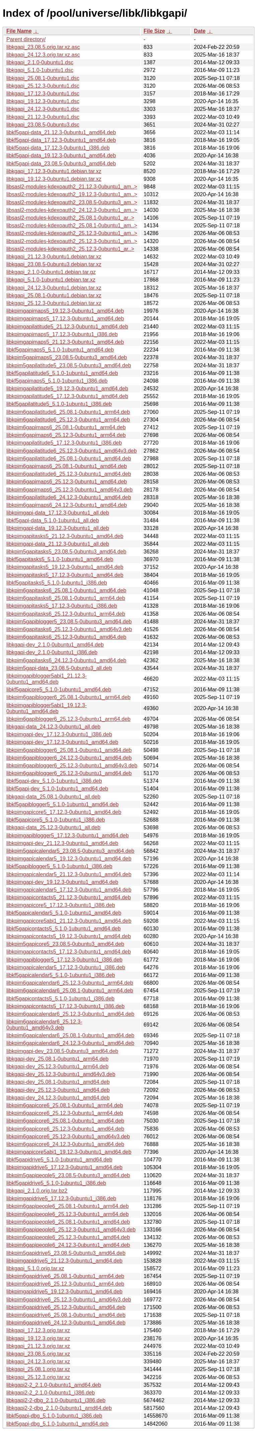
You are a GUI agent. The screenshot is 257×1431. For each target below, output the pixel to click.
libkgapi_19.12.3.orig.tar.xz (38, 1338)
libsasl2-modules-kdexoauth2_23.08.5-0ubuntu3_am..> (71, 202)
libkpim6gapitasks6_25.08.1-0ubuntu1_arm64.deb (65, 598)
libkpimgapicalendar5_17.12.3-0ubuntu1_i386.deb (65, 967)
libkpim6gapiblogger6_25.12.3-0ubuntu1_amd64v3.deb (71, 765)
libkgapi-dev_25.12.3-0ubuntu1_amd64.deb (58, 1090)
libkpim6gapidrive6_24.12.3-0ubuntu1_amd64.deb (65, 1323)
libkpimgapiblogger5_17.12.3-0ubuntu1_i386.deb (64, 960)
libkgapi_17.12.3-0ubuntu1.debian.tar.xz (53, 171)
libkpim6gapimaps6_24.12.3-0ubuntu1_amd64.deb (66, 505)
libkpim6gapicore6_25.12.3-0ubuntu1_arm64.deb (64, 1113)
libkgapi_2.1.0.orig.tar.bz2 (36, 1191)
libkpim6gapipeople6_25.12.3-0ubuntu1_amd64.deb (68, 1237)
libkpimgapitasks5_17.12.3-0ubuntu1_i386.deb (61, 606)
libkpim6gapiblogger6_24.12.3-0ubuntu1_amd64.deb (69, 758)
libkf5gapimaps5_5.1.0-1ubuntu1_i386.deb (56, 381)
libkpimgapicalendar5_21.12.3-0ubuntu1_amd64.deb (69, 874)
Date (199, 31)
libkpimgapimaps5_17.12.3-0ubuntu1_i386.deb (62, 334)
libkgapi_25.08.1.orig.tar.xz (38, 1369)
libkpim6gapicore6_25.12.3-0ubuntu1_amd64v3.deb (68, 1136)
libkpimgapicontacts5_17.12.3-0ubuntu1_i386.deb (65, 1006)
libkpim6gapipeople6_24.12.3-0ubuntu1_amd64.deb (68, 1245)
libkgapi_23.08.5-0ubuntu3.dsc (42, 125)
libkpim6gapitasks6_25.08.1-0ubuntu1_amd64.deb (66, 590)
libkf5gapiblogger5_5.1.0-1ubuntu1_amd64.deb (62, 804)
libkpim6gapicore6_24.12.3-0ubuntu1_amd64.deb (65, 1144)
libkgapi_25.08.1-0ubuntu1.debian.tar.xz (53, 295)
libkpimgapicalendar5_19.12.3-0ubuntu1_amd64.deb (69, 858)
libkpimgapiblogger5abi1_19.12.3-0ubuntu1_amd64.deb (46, 708)
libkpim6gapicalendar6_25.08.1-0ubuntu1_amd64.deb (70, 1035)
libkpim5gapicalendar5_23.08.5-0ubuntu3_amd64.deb (70, 851)
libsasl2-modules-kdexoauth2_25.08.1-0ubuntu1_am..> (71, 225)
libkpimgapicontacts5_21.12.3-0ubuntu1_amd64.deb (68, 897)
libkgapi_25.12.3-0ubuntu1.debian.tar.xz (53, 303)
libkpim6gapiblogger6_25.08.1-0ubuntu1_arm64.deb (68, 697)
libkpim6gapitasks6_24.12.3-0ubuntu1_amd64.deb (66, 660)
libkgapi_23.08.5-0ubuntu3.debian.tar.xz (53, 264)
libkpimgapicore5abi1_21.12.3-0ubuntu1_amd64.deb (69, 921)
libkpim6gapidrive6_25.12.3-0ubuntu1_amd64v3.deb (68, 1299)
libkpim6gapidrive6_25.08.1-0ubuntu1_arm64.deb (65, 1276)
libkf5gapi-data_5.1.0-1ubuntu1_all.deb (52, 520)
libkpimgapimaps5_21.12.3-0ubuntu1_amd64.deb (65, 342)
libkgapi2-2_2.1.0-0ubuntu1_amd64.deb (53, 1385)
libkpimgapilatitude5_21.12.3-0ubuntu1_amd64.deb (67, 326)
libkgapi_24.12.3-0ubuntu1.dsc (42, 109)
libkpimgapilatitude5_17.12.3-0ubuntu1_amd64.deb (67, 396)
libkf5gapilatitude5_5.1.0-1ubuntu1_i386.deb (59, 404)
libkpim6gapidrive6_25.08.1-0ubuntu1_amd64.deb (65, 1315)
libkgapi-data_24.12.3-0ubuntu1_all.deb (53, 727)
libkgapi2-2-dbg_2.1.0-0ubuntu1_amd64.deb (59, 1408)
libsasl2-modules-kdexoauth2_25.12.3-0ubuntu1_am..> (71, 233)
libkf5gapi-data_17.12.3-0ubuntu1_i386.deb (58, 148)
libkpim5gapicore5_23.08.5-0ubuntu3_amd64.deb (65, 944)
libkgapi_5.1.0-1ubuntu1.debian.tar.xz (50, 280)
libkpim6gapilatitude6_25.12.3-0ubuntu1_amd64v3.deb (71, 451)
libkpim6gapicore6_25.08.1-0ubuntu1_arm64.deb (64, 1105)
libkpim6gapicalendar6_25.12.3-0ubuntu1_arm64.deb (69, 983)
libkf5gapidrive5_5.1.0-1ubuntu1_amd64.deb (59, 1159)
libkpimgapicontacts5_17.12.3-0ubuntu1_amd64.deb (68, 952)
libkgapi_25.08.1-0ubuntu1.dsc (42, 78)
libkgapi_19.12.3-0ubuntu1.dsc (42, 101)
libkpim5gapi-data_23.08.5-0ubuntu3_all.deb (59, 668)
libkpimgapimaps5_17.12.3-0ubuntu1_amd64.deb (65, 318)
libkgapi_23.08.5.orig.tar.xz (38, 1354)
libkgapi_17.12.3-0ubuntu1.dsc (42, 93)
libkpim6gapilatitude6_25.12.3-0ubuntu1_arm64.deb (68, 420)
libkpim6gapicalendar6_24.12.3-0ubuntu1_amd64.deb (70, 1043)
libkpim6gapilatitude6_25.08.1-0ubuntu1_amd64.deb (68, 458)
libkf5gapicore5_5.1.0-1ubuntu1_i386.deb (55, 820)
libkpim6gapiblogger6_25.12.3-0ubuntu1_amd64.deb (69, 773)
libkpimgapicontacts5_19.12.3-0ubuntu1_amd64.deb (68, 936)
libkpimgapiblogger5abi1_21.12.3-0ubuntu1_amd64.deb (46, 679)
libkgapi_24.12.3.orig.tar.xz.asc (43, 55)
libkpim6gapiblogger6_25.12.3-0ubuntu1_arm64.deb (68, 719)
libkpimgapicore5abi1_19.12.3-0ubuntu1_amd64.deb (69, 1152)
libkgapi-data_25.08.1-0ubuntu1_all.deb (53, 797)
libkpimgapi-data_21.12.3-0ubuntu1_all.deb (57, 544)
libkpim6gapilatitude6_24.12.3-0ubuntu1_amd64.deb (68, 497)
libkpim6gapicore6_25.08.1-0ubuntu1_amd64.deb (65, 1121)
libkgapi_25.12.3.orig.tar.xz (38, 1377)
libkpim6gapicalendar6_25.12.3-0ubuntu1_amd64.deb (70, 1014)
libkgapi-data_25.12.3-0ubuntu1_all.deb (53, 827)
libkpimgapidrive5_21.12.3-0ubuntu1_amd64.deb (64, 1261)
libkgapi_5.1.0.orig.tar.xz (35, 1268)
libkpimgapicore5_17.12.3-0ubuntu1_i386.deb (60, 905)
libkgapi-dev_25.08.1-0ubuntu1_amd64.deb (58, 1082)
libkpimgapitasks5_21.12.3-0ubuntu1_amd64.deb (64, 536)
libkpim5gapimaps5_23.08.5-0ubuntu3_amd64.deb (66, 357)
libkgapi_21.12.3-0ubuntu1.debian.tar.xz (53, 256)
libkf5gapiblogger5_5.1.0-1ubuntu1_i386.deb (59, 866)
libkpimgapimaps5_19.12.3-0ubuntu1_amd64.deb (65, 311)
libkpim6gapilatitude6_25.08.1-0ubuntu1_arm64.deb (68, 412)
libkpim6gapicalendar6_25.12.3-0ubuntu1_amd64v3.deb (44, 1025)
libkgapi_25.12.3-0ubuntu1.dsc (42, 86)
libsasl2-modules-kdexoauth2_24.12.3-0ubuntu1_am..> (71, 210)
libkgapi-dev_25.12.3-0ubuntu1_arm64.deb (57, 1066)
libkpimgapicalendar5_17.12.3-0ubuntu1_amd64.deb (69, 890)
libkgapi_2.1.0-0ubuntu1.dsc (39, 62)
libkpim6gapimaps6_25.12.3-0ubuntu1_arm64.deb (66, 435)
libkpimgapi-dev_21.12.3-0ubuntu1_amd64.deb (62, 843)
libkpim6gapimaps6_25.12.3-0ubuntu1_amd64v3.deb (69, 490)
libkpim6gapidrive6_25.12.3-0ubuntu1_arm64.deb (65, 1284)
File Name (19, 31)
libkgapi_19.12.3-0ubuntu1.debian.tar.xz (53, 179)
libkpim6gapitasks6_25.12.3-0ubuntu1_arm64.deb (65, 614)
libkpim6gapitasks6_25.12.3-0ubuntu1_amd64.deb (66, 637)
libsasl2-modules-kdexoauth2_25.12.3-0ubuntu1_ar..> (70, 249)
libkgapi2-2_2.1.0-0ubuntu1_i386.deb (50, 1393)
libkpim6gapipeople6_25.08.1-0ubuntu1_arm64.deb (67, 1206)
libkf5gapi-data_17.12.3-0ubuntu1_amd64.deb (61, 140)
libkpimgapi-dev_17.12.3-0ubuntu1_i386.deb (59, 734)
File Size (154, 31)
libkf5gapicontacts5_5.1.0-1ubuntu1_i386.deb (60, 998)
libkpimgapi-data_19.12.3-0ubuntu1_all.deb (57, 528)
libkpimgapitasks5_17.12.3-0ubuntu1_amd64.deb (64, 575)
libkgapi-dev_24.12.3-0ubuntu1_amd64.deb (58, 1098)
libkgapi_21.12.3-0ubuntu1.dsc (42, 117)
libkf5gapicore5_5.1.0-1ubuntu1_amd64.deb (58, 689)
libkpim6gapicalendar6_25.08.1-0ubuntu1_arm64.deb (69, 990)
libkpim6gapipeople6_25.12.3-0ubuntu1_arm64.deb (67, 1214)
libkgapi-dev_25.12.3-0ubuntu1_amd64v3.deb (60, 1074)
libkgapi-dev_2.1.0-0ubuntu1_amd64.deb (55, 645)
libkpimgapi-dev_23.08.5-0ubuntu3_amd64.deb (62, 1051)
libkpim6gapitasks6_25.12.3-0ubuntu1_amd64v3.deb (69, 629)
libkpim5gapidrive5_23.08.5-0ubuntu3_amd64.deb (65, 1253)
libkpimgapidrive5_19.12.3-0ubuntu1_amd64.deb (64, 1291)
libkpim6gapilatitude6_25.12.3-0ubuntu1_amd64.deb (68, 474)
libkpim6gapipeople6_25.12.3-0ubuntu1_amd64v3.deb (71, 1229)
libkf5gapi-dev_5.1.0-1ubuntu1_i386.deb (54, 781)
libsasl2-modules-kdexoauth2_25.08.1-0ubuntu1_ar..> (70, 218)
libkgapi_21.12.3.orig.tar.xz (38, 1346)
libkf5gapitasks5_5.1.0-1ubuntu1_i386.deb (56, 583)
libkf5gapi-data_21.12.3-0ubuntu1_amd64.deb (61, 132)
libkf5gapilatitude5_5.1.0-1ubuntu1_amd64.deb (62, 373)
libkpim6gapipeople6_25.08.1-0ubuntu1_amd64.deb (68, 1222)
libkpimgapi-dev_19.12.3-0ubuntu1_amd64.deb (62, 882)
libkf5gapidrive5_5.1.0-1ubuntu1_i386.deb (56, 1183)
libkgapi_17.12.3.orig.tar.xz (38, 1330)
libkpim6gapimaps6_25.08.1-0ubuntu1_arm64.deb (66, 427)
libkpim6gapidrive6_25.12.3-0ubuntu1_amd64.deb (65, 1307)
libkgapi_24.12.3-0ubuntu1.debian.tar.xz (53, 288)
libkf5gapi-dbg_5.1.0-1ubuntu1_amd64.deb (57, 1424)
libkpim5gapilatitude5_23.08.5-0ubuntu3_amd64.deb (68, 365)
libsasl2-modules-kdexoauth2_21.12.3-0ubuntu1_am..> (71, 187)
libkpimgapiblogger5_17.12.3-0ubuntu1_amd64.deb (67, 835)
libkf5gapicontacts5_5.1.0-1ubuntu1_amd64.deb (63, 928)
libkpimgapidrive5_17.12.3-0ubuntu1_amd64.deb (64, 1167)
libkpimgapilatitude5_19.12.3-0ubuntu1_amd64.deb (67, 388)
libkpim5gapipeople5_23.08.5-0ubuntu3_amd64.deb (68, 1175)
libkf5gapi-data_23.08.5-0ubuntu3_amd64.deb (61, 163)
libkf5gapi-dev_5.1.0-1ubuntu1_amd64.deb (57, 789)
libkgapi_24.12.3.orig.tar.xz (38, 1361)
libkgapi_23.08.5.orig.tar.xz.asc (43, 47)
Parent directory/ (26, 39)
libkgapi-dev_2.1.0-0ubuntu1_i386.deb (51, 652)
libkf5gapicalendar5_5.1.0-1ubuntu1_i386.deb (60, 975)
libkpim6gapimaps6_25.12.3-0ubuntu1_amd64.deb (66, 481)
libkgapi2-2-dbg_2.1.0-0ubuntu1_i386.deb (55, 1400)
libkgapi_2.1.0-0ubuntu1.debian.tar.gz (51, 272)
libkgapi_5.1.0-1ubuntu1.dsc (39, 70)
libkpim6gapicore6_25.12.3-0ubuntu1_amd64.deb (65, 1129)
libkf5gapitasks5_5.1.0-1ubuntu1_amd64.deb (59, 559)
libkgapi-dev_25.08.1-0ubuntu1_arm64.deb (57, 1059)
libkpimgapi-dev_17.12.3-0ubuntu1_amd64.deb (62, 742)
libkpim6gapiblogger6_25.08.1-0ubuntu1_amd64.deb (69, 750)
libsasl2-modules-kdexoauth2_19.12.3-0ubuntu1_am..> (71, 194)
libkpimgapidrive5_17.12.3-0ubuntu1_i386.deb (61, 1198)
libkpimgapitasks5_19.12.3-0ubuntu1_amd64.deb (64, 567)
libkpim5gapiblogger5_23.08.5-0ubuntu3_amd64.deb (69, 621)
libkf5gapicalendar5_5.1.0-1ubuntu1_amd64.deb (63, 913)
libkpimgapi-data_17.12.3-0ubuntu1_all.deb (57, 513)
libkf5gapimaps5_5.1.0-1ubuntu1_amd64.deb (60, 350)
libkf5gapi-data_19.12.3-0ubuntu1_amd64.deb (61, 155)
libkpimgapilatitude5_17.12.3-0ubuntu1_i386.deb (64, 443)
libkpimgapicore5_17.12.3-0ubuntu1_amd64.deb (63, 812)
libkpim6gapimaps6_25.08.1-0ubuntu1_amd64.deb (66, 466)
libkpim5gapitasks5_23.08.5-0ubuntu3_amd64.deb (66, 551)
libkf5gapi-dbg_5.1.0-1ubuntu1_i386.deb (54, 1416)
